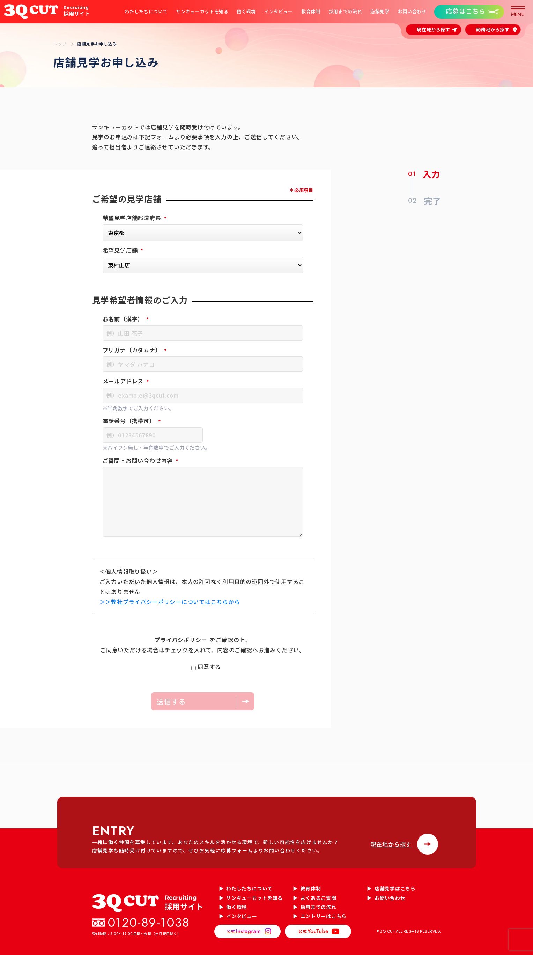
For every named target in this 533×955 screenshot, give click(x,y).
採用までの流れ (345, 11)
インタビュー (278, 11)
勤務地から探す (493, 29)
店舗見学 (379, 11)
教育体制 (310, 11)
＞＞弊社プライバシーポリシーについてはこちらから (169, 602)
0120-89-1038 (149, 922)
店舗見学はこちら (395, 888)
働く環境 (246, 11)
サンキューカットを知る (202, 11)
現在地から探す (433, 29)
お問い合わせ (412, 11)
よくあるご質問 (318, 897)
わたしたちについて (146, 11)
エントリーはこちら (324, 915)
